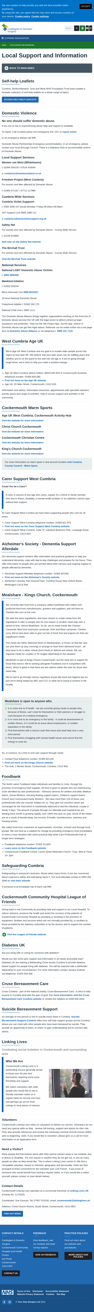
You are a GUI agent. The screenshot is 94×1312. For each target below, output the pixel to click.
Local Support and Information (22, 45)
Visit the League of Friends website (24, 934)
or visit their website (19, 880)
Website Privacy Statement (30, 1294)
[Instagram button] (90, 28)
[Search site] (76, 28)
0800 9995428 (11, 275)
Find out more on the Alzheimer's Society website (32, 577)
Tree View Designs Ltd (29, 1302)
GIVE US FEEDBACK (45, 1255)
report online (69, 132)
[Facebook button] (87, 28)
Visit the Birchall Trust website (18, 259)
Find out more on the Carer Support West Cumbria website (37, 526)
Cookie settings (40, 16)
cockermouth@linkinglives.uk (73, 1200)
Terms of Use (23, 1291)
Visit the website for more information (23, 420)
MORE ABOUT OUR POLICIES (78, 1256)
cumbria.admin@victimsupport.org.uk (25, 218)
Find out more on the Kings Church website (29, 762)
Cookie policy (22, 16)
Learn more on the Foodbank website (25, 848)
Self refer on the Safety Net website (21, 242)
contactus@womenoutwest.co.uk (22, 173)
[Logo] (17, 28)
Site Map (61, 1294)
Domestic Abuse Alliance (23, 331)
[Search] (69, 28)
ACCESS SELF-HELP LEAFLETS (20, 99)
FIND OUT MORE (12, 1214)
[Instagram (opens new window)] (9, 1302)
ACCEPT (86, 6)
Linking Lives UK (79, 1190)
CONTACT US (11, 1273)
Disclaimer (38, 1291)
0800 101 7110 (65, 331)
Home (4, 45)
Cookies (50, 1294)
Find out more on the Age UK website (25, 380)
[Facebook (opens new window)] (4, 1302)
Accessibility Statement (57, 1291)
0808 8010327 (30, 292)
